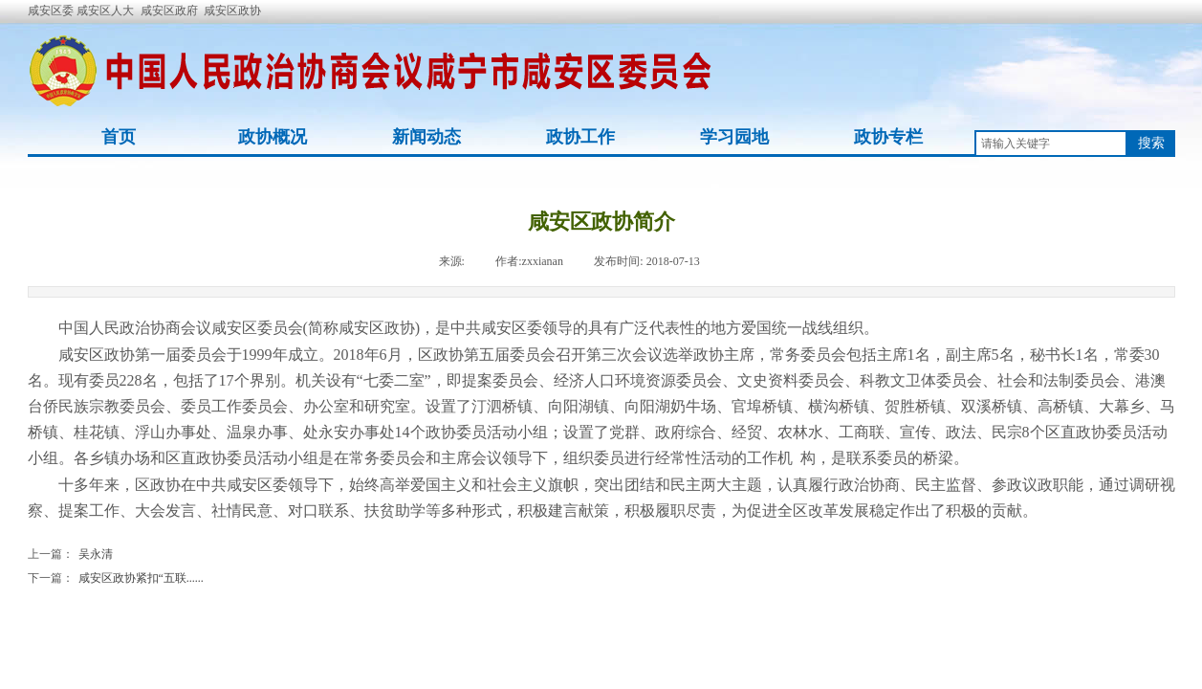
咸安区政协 (232, 10)
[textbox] (1050, 143)
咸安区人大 (105, 10)
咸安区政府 (169, 10)
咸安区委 (52, 10)
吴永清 (70, 555)
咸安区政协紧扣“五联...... (116, 578)
